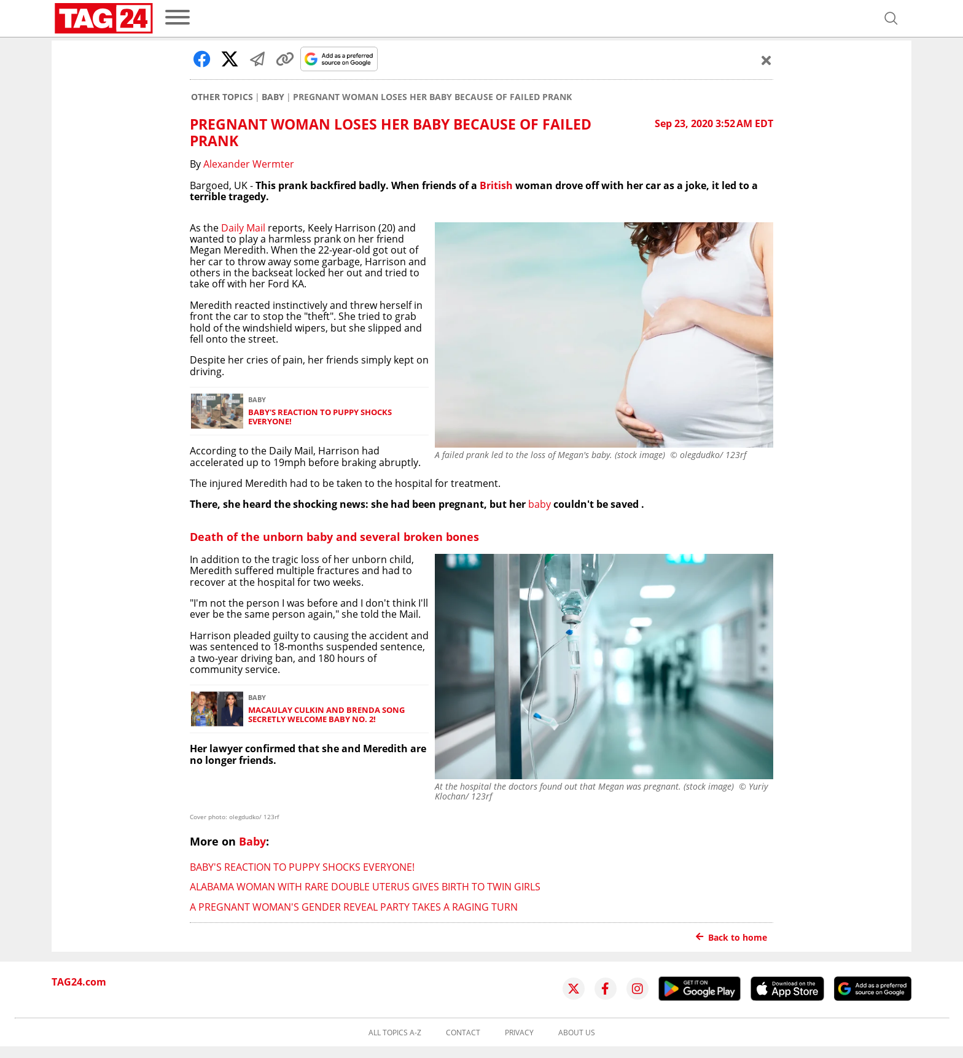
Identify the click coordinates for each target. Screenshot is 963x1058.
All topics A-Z (394, 1033)
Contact (463, 1033)
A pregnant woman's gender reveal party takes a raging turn (354, 907)
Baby (273, 97)
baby (539, 504)
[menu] (177, 18)
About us (576, 1033)
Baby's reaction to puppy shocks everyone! (320, 417)
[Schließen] (766, 60)
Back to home (731, 937)
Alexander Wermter (248, 164)
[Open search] (891, 18)
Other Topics (222, 97)
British (496, 185)
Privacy (519, 1033)
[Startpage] (104, 18)
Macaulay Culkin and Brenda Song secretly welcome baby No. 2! (326, 715)
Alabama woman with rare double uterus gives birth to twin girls (365, 886)
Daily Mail (243, 228)
